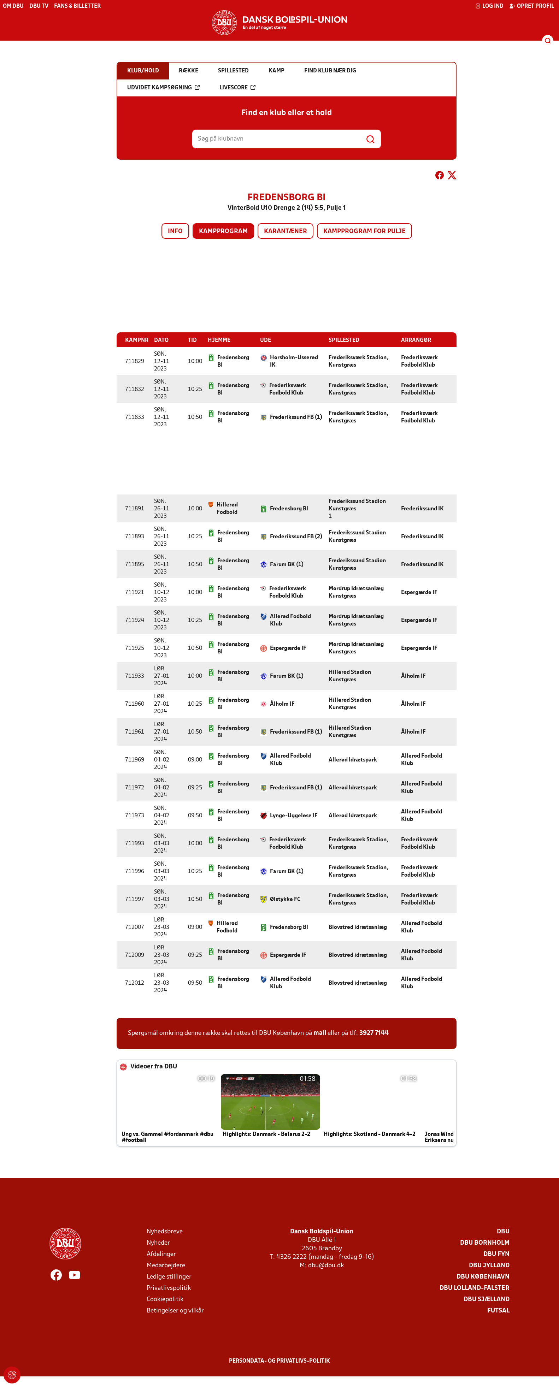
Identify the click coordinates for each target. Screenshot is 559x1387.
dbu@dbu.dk (326, 1266)
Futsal (498, 1311)
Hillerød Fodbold (227, 509)
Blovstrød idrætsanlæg (358, 927)
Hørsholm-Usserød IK (294, 361)
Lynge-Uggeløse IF (294, 815)
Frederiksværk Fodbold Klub (419, 361)
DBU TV (38, 6)
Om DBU (13, 6)
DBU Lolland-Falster (475, 1288)
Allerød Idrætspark (353, 760)
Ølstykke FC (285, 899)
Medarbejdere (166, 1266)
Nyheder (158, 1243)
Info (175, 232)
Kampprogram (223, 232)
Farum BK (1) (287, 564)
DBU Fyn (496, 1254)
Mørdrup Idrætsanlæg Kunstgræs (356, 592)
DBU (503, 1232)
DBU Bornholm (485, 1243)
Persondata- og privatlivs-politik (279, 1361)
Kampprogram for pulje (364, 232)
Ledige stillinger (169, 1277)
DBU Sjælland (487, 1300)
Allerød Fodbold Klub (290, 620)
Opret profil (531, 6)
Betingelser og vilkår (175, 1311)
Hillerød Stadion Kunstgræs (350, 676)
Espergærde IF (419, 592)
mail (319, 1033)
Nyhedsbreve (165, 1232)
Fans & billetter (77, 6)
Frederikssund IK (422, 508)
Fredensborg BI (233, 361)
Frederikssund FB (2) (296, 536)
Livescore (237, 87)
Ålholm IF (413, 676)
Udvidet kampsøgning (163, 87)
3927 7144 (374, 1033)
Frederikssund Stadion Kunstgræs (357, 505)
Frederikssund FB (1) (296, 417)
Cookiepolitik (165, 1300)
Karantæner (285, 232)
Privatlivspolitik (169, 1288)
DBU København (483, 1277)
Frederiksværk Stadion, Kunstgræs (358, 361)
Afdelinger (161, 1254)
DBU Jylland (489, 1266)
